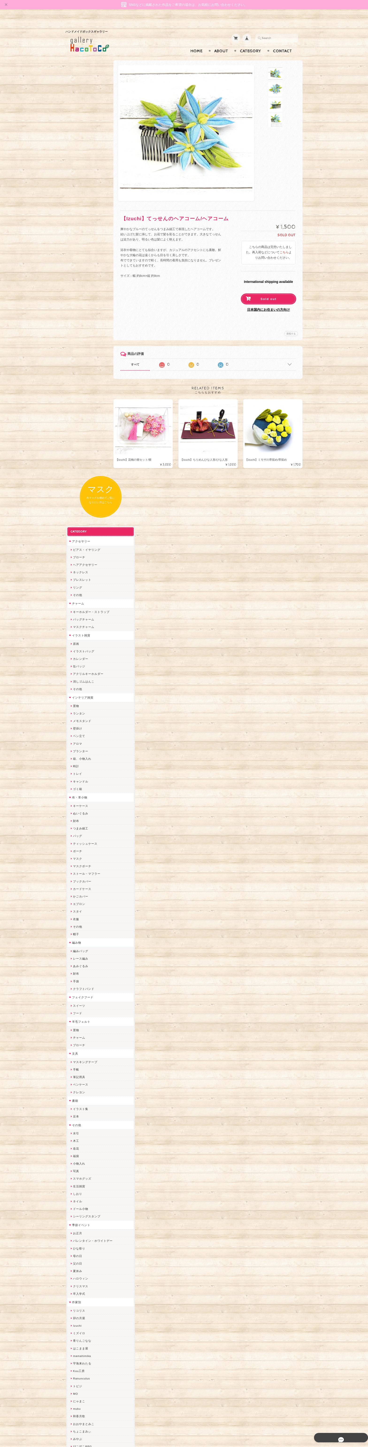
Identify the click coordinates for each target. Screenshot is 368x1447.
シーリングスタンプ (86, 786)
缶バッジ (78, 235)
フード (76, 582)
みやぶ (76, 1008)
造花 (75, 718)
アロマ (76, 313)
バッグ (76, 405)
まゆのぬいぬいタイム (87, 1152)
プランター (80, 320)
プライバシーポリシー (87, 1370)
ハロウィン (80, 848)
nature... (78, 1220)
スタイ (76, 481)
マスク (76, 428)
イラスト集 (80, 678)
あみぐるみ (80, 535)
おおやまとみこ (83, 993)
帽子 (75, 503)
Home (196, 42)
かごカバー (80, 465)
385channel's (81, 1174)
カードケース (81, 458)
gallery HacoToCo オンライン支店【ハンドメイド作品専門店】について (92, 1347)
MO (74, 963)
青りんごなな (81, 910)
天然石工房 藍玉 (83, 1061)
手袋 (75, 550)
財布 (75, 390)
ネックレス (80, 141)
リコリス (78, 880)
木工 (75, 710)
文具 (74, 623)
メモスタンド (81, 290)
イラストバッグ (83, 220)
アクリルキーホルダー (87, 243)
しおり (76, 763)
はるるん (78, 1084)
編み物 (75, 512)
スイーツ (78, 575)
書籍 (74, 670)
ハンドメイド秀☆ (84, 1031)
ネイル (76, 770)
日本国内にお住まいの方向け (268, 300)
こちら (284, 243)
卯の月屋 (78, 887)
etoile (76, 1265)
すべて (141, 355)
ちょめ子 (78, 1114)
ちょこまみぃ (81, 1001)
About (221, 42)
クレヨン (78, 661)
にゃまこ (78, 970)
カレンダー (80, 228)
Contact (282, 42)
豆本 (75, 686)
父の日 (76, 833)
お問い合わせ (81, 1361)
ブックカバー (81, 450)
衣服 (75, 488)
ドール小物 (80, 778)
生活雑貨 (78, 755)
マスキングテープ (84, 631)
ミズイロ (78, 902)
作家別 (75, 871)
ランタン (78, 283)
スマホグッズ (81, 748)
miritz (76, 1121)
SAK (75, 1272)
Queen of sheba (83, 1137)
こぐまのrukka (82, 1189)
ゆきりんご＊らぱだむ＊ (89, 1227)
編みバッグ (80, 520)
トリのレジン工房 (84, 1257)
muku (76, 978)
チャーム (77, 173)
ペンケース (80, 654)
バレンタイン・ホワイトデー (92, 810)
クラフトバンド (83, 558)
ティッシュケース (84, 413)
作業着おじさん (83, 1076)
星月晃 (76, 1091)
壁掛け (76, 298)
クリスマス (80, 855)
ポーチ (76, 420)
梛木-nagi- (79, 1069)
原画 (75, 213)
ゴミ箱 (76, 358)
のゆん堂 (78, 1212)
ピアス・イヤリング (86, 119)
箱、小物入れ (81, 328)
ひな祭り (78, 818)
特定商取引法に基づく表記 (89, 1379)
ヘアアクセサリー (84, 134)
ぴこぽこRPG (81, 1016)
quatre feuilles (82, 1023)
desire (76, 1129)
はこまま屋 (80, 917)
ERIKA (77, 1250)
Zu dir (76, 1280)
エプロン (78, 473)
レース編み (80, 528)
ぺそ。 (76, 1046)
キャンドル (80, 351)
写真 (75, 740)
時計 (75, 335)
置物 (75, 275)
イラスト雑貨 (80, 204)
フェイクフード (82, 566)
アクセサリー (80, 110)
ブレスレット (81, 149)
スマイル (78, 1182)
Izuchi (76, 895)
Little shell (79, 1159)
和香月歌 (78, 985)
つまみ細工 (80, 397)
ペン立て (78, 305)
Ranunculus (80, 948)
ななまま (78, 1144)
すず (75, 1242)
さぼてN (78, 1205)
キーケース (80, 375)
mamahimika (81, 925)
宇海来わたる (81, 932)
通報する (291, 324)
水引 (75, 702)
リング (76, 157)
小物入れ (78, 733)
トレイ (76, 343)
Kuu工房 (78, 940)
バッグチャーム (83, 188)
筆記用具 (78, 646)
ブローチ (78, 126)
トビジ (76, 955)
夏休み (76, 840)
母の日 (76, 825)
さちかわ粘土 (81, 1167)
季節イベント (80, 794)
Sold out (268, 290)
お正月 (76, 802)
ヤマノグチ (80, 1038)
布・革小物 (79, 366)
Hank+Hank (80, 1106)
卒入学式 (78, 863)
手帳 (75, 639)
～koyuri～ (79, 1099)
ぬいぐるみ (80, 382)
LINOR (77, 1197)
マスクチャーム (83, 196)
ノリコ (76, 1053)
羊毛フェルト (80, 591)
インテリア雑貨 (82, 267)
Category (250, 42)
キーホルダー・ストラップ (90, 181)
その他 (76, 164)
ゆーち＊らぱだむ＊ (86, 1235)
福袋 (75, 725)
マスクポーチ (81, 435)
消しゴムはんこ (83, 251)
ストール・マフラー (86, 443)
